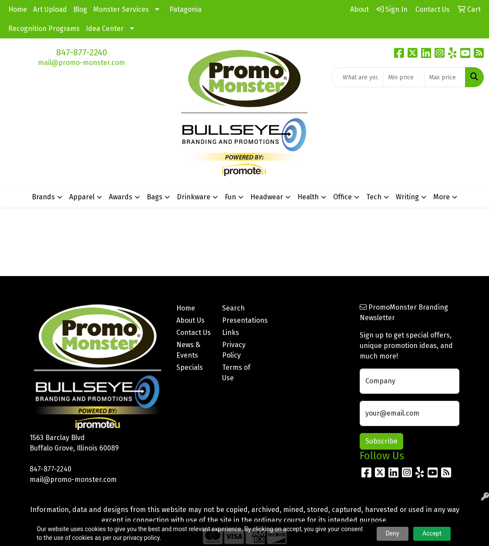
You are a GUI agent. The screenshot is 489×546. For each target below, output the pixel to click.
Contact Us (193, 332)
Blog (80, 9)
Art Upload (50, 9)
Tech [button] (373, 197)
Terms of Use (236, 372)
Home (17, 9)
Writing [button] (407, 197)
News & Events (188, 350)
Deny (392, 533)
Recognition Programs (44, 28)
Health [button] (308, 197)
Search (233, 308)
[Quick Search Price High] (444, 77)
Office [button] (342, 197)
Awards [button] (120, 197)
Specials (189, 367)
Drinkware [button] (193, 197)
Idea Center (105, 28)
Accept (432, 533)
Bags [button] (154, 197)
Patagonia (185, 9)
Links (230, 332)
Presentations (239, 320)
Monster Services (121, 9)
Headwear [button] (266, 197)
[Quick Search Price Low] (404, 77)
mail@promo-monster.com (81, 62)
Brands (43, 197)
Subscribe (381, 441)
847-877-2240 (81, 52)
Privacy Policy (234, 350)
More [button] (441, 197)
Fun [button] (230, 197)
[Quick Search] (357, 77)
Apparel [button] (81, 197)
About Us (190, 320)
